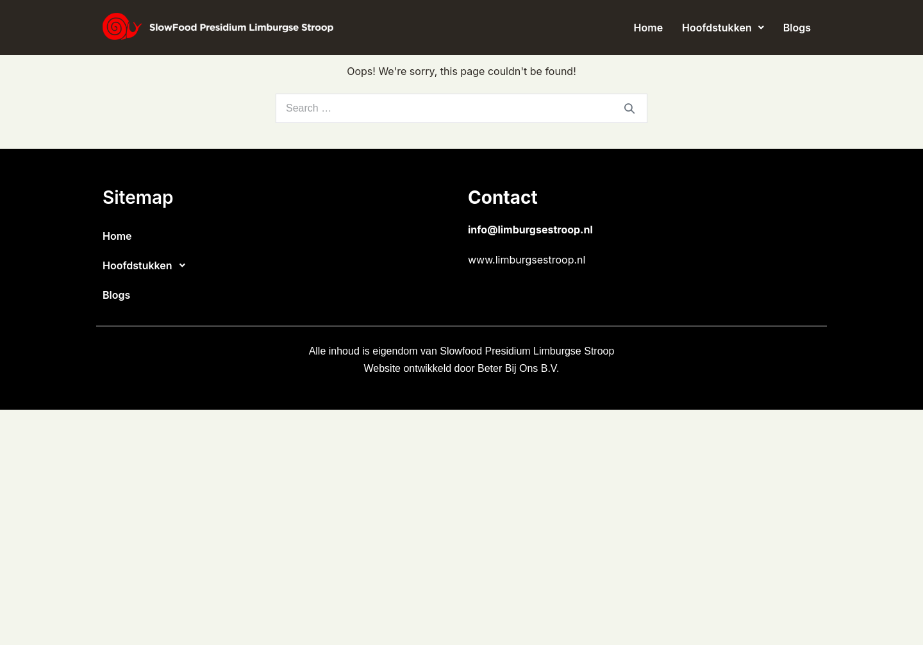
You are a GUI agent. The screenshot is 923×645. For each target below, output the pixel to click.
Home (648, 27)
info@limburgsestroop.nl (530, 229)
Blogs (797, 27)
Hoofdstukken (723, 27)
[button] (723, 27)
